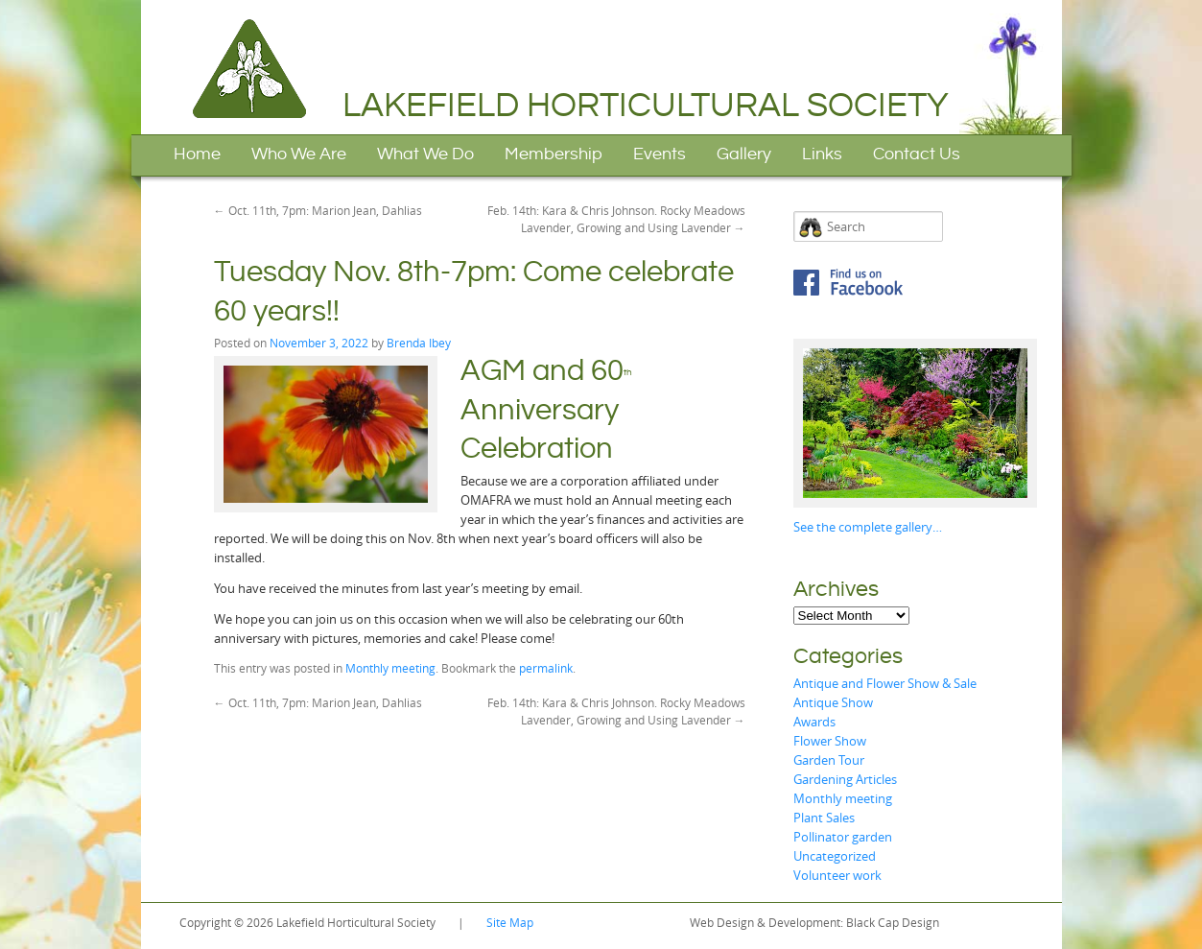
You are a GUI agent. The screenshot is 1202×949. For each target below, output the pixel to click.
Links (822, 154)
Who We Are (298, 154)
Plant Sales (824, 817)
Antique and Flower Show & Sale (885, 683)
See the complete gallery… (867, 526)
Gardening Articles (845, 779)
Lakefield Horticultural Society (645, 105)
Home (197, 154)
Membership (553, 154)
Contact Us (916, 154)
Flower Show (829, 740)
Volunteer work (837, 875)
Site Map (509, 922)
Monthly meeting (390, 668)
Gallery (744, 154)
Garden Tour (828, 760)
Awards (814, 721)
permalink (546, 668)
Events (659, 154)
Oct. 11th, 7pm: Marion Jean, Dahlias (318, 210)
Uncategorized (834, 856)
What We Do (425, 154)
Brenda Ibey (419, 342)
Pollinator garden (842, 836)
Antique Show (833, 702)
